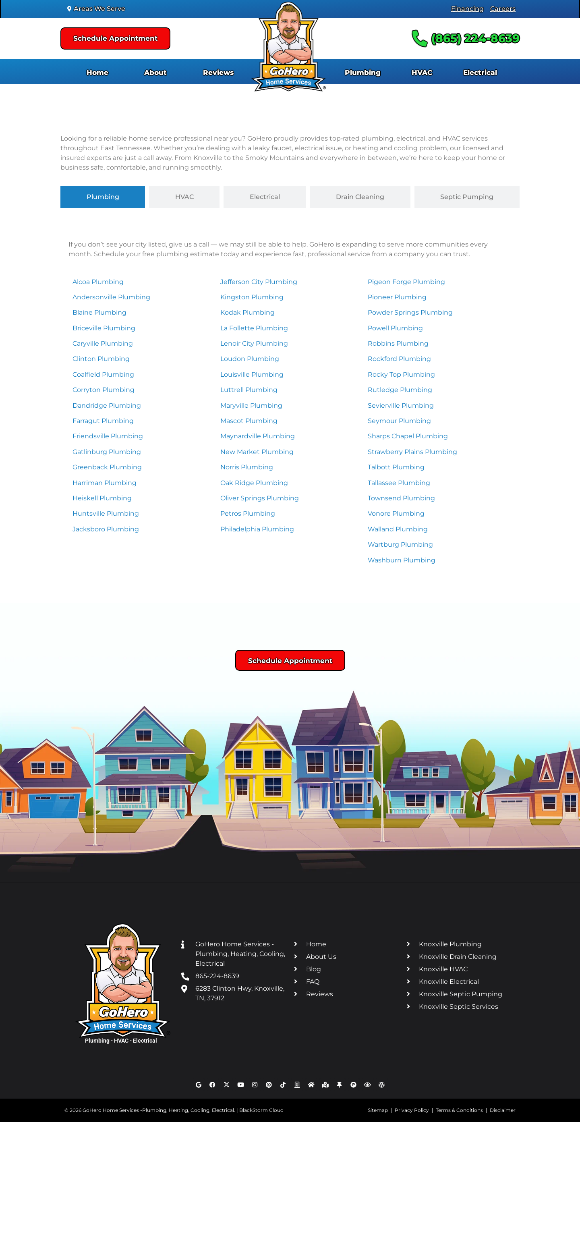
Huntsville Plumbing (105, 513)
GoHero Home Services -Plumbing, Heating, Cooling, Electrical (158, 1110)
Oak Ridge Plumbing (254, 483)
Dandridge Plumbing (106, 405)
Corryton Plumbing (103, 390)
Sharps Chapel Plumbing (408, 436)
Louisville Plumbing (252, 374)
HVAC (422, 72)
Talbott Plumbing (396, 467)
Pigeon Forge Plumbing (406, 282)
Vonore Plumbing (396, 513)
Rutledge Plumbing (400, 390)
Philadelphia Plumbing (257, 529)
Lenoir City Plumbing (254, 343)
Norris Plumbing (246, 467)
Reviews (218, 72)
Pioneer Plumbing (397, 297)
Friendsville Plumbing (107, 436)
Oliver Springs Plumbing (259, 498)
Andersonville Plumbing (111, 297)
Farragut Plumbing (103, 421)
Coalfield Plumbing (103, 374)
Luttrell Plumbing (249, 390)
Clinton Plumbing (101, 359)
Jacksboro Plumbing (105, 529)
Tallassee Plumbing (399, 483)
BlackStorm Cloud (261, 1110)
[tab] (102, 197)
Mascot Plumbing (249, 421)
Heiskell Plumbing (102, 498)
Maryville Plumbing (251, 405)
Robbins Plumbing (398, 343)
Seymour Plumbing (399, 421)
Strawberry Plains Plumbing (412, 452)
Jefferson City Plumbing (258, 282)
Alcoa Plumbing (98, 282)
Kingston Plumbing (252, 297)
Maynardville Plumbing (257, 436)
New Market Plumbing (257, 452)
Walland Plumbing (398, 529)
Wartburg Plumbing (400, 544)
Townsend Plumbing (401, 498)
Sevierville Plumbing (401, 405)
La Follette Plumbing (254, 328)
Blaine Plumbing (99, 312)
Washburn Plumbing (401, 560)
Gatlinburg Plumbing (106, 452)
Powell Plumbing (395, 328)
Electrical (480, 72)
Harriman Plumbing (104, 483)
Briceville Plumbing (103, 328)
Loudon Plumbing (249, 359)
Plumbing (363, 72)
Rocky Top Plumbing (401, 374)
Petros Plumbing (247, 513)
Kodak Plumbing (247, 312)
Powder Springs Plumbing (410, 312)
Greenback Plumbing (107, 467)
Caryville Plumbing (102, 343)
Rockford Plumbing (399, 359)
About (155, 72)
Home (97, 72)
